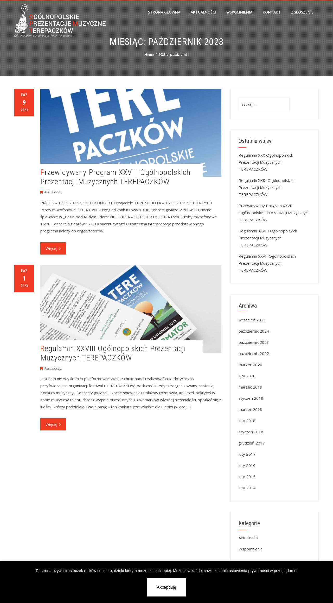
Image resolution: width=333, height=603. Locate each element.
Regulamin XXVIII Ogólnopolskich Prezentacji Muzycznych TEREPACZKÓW (113, 353)
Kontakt (272, 12)
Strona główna (164, 12)
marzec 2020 (250, 364)
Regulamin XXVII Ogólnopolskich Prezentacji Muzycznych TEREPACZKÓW (267, 263)
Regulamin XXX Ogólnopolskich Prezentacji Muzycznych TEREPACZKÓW (266, 162)
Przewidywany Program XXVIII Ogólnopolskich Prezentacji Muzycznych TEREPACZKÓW (115, 177)
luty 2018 (247, 420)
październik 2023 (254, 342)
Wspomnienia (239, 12)
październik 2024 (254, 331)
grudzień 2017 (252, 443)
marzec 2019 (250, 387)
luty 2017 (247, 454)
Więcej (53, 248)
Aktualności (203, 12)
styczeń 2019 (251, 398)
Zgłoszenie (302, 12)
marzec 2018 (250, 409)
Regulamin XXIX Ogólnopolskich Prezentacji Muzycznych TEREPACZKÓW (266, 187)
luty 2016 (247, 465)
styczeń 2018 (251, 431)
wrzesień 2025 (252, 319)
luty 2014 (247, 487)
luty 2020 (247, 375)
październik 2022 (254, 353)
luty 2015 (247, 476)
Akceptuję (166, 587)
